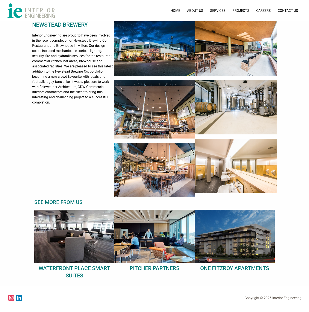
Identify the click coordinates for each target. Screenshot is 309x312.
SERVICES (218, 11)
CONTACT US (288, 11)
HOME (175, 11)
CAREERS (263, 11)
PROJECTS (240, 11)
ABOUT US (195, 11)
